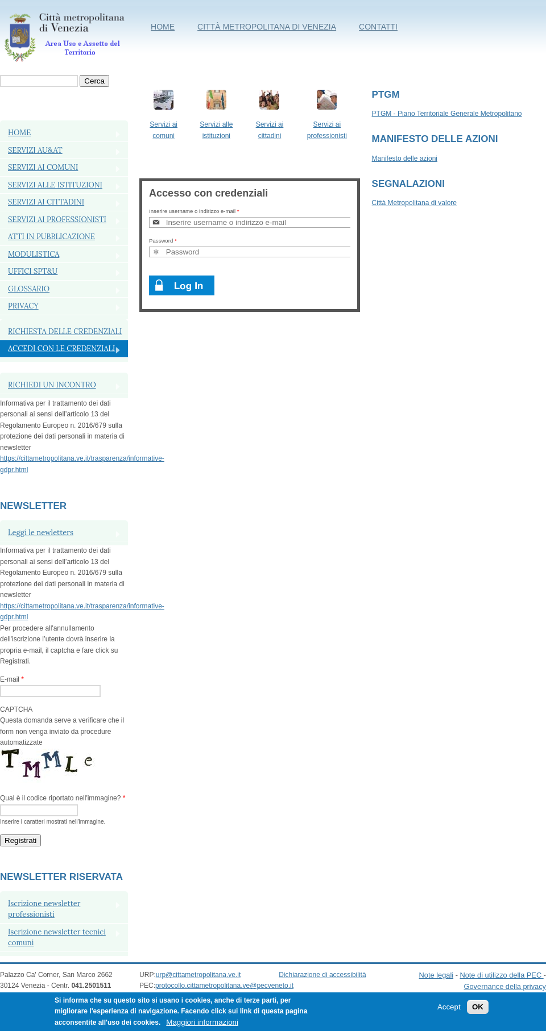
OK (477, 1011)
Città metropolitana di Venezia (266, 26)
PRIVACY (23, 306)
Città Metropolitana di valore (414, 203)
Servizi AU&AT (35, 150)
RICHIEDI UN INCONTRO (52, 385)
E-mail (12, 679)
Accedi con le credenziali (61, 348)
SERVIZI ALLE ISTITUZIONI (55, 185)
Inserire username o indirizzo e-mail (194, 211)
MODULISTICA (33, 254)
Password (163, 240)
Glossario (28, 289)
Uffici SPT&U (32, 271)
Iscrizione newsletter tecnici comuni (57, 937)
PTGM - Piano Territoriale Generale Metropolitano (447, 114)
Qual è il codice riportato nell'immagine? (62, 798)
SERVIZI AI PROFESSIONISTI (57, 219)
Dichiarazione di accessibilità (322, 975)
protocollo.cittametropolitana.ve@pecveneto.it (224, 986)
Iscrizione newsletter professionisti (44, 909)
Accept (449, 1011)
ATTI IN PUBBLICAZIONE (51, 236)
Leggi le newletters (40, 532)
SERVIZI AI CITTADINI (46, 202)
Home (163, 26)
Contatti (378, 26)
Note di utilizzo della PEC (501, 975)
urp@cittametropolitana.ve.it (198, 975)
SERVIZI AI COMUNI (43, 167)
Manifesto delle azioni (404, 158)
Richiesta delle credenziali (65, 331)
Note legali (436, 975)
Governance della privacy (505, 986)
